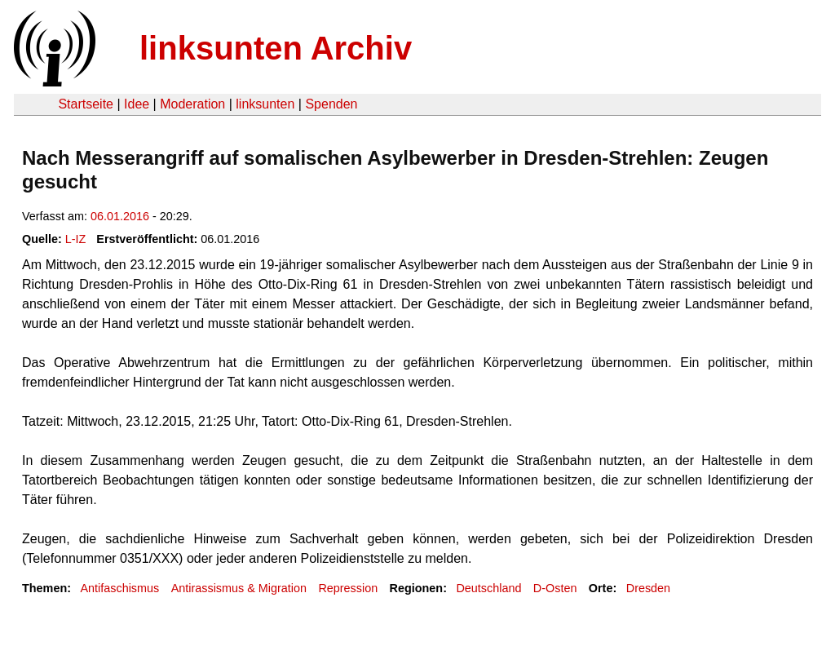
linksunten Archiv (275, 48)
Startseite (85, 104)
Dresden (648, 588)
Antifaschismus (119, 588)
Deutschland (488, 588)
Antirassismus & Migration (239, 588)
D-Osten (555, 588)
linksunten (265, 104)
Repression (348, 588)
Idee (136, 104)
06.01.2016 (120, 216)
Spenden (331, 104)
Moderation (192, 104)
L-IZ (75, 239)
